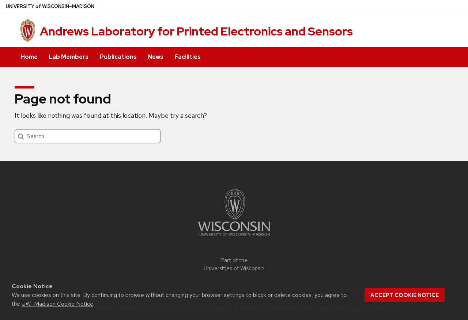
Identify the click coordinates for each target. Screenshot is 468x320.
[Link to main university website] (234, 237)
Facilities (188, 57)
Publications (118, 57)
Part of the (234, 264)
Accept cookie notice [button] (404, 295)
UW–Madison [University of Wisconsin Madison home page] (50, 6)
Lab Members (68, 57)
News (155, 57)
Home (29, 57)
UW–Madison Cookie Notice (57, 304)
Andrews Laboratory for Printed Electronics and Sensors (196, 31)
